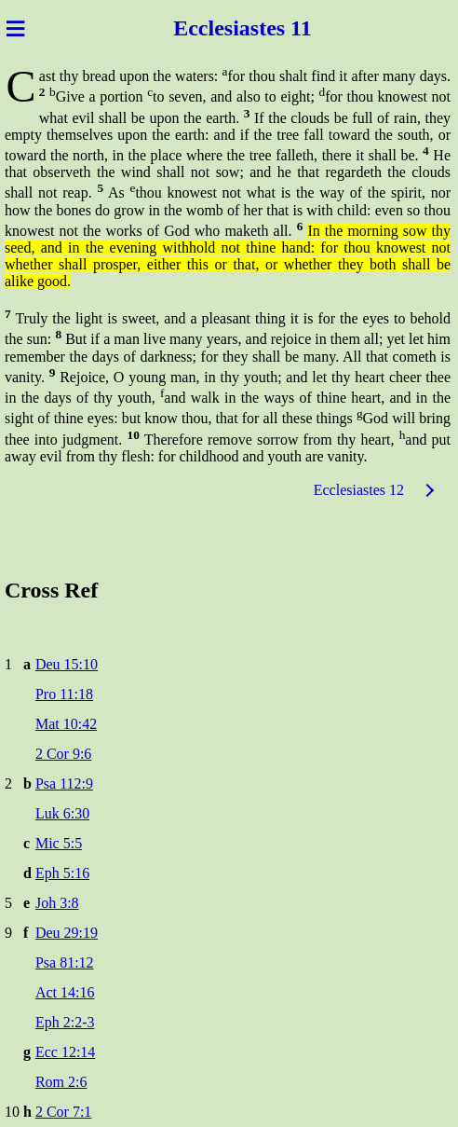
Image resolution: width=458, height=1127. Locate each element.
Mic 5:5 (58, 843)
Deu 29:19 (66, 933)
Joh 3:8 (57, 903)
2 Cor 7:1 (63, 1112)
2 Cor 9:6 (63, 754)
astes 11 (275, 28)
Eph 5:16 (62, 873)
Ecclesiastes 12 (359, 490)
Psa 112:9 (64, 783)
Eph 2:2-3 (65, 1022)
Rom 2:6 (61, 1082)
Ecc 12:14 (65, 1052)
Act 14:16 (65, 992)
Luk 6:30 (62, 813)
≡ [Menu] (15, 27)
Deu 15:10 (66, 664)
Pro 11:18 (64, 694)
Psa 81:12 (64, 962)
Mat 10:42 (66, 724)
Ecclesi (206, 28)
